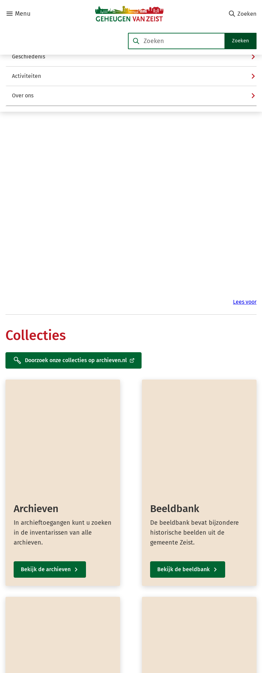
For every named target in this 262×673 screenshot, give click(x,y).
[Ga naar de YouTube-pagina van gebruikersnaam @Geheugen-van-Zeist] (211, 620)
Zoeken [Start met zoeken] (240, 41)
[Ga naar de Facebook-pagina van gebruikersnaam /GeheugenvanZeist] (208, 594)
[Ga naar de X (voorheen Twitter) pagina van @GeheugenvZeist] (206, 607)
